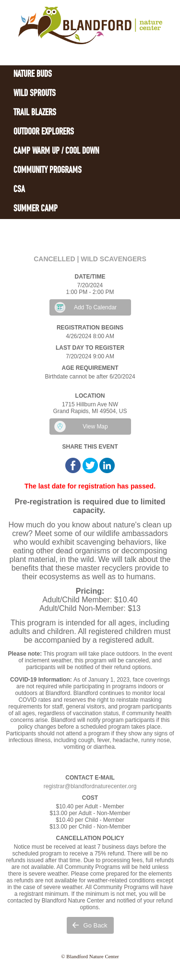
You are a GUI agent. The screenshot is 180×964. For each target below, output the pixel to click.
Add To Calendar (95, 307)
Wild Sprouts (34, 93)
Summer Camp (35, 209)
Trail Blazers (34, 113)
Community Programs (47, 170)
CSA (19, 190)
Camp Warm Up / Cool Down (56, 151)
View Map (95, 426)
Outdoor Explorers (43, 132)
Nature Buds (32, 74)
